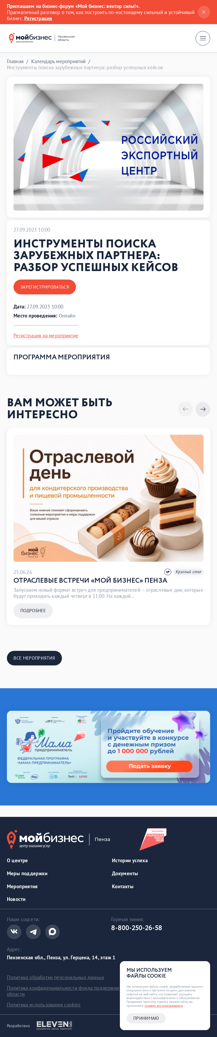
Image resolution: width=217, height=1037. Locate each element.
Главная (15, 61)
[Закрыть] (204, 12)
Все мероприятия (34, 658)
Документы (125, 873)
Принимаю (146, 1018)
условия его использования (163, 1006)
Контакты (122, 886)
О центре (17, 860)
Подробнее (33, 610)
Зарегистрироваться (44, 287)
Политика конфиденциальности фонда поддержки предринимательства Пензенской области (101, 991)
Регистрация (38, 18)
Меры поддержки (27, 873)
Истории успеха (130, 860)
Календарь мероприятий (58, 61)
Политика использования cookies (44, 1004)
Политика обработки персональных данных (55, 977)
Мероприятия (22, 886)
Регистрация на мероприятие (45, 335)
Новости (16, 899)
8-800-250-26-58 (136, 928)
